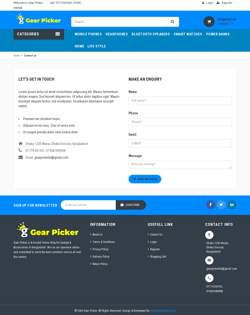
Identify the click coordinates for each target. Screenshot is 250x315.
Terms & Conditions (104, 242)
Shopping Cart (158, 256)
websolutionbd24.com (163, 310)
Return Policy (100, 264)
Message (135, 156)
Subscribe (132, 205)
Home (17, 55)
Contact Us (156, 234)
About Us (98, 234)
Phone (133, 113)
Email (132, 134)
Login (153, 242)
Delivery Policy (101, 256)
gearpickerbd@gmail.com (51, 157)
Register (155, 249)
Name (133, 92)
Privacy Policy (100, 249)
